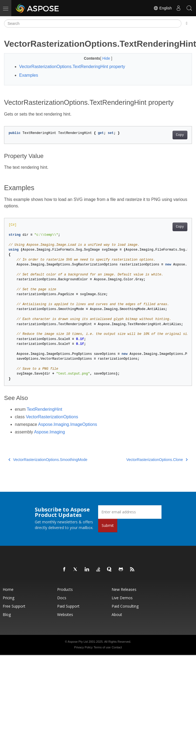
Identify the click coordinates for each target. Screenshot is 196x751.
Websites (65, 614)
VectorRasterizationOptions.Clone (157, 459)
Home (8, 589)
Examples (28, 75)
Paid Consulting (125, 606)
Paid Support (68, 606)
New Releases (124, 589)
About (117, 614)
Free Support (14, 606)
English (162, 8)
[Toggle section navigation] (187, 23)
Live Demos (122, 597)
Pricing (8, 597)
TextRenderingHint (44, 409)
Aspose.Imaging (49, 432)
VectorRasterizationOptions (52, 417)
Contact (117, 647)
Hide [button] (106, 58)
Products (65, 589)
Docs (61, 597)
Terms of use (102, 647)
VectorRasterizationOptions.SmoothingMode (47, 459)
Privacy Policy (83, 647)
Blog (7, 614)
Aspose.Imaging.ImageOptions (67, 424)
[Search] (92, 23)
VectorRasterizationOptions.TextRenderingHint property (72, 66)
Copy (180, 135)
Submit (108, 525)
